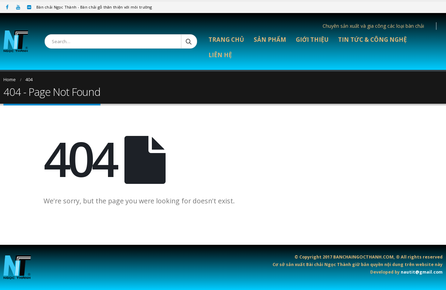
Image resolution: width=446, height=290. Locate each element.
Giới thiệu (312, 39)
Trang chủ (226, 39)
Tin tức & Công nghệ (372, 39)
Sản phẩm (270, 39)
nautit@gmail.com (422, 272)
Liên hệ (220, 55)
